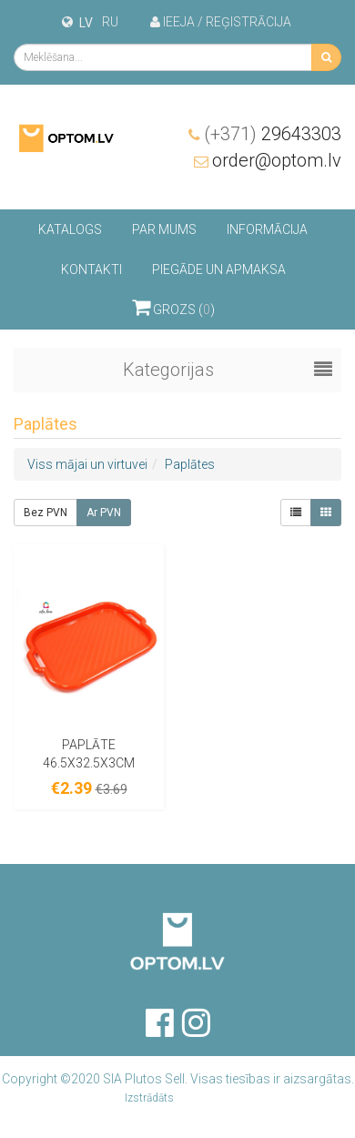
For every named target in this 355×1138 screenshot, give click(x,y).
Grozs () (173, 307)
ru (110, 22)
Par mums (164, 229)
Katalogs (70, 229)
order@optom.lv (276, 160)
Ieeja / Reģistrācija (220, 22)
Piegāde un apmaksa (219, 269)
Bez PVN (45, 512)
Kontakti (91, 269)
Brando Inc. (204, 1098)
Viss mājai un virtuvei (87, 464)
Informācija (267, 229)
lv (86, 22)
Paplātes (190, 464)
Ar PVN (103, 512)
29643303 (272, 134)
